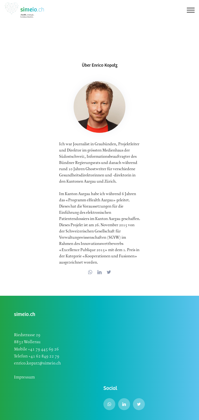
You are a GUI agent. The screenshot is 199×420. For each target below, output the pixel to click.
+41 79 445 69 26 (43, 349)
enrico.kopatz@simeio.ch (37, 363)
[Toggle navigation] (191, 10)
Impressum (24, 377)
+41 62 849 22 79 (44, 356)
